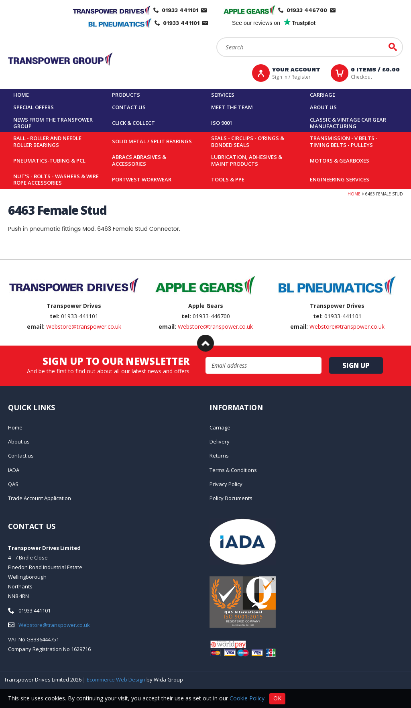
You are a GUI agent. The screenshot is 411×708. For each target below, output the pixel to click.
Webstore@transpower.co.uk (83, 326)
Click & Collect (133, 122)
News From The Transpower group (53, 123)
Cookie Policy (247, 698)
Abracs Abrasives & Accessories (139, 160)
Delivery (220, 441)
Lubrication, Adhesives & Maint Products (246, 160)
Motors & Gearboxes (339, 160)
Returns (219, 455)
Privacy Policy (226, 484)
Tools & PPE (227, 179)
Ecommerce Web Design (116, 679)
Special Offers (33, 107)
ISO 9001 (221, 122)
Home (21, 94)
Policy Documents (231, 498)
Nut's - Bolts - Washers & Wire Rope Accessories (56, 180)
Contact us (129, 107)
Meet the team (232, 107)
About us (323, 107)
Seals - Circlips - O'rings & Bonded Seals (247, 141)
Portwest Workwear (141, 179)
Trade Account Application (39, 498)
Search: (216, 37)
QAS (13, 484)
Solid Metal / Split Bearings (152, 141)
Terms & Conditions (233, 470)
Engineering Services (339, 179)
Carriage (322, 94)
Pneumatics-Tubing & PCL (49, 160)
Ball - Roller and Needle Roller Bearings (47, 141)
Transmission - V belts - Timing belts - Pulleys (344, 141)
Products (126, 94)
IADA (13, 470)
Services (222, 94)
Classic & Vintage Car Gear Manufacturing (348, 123)
